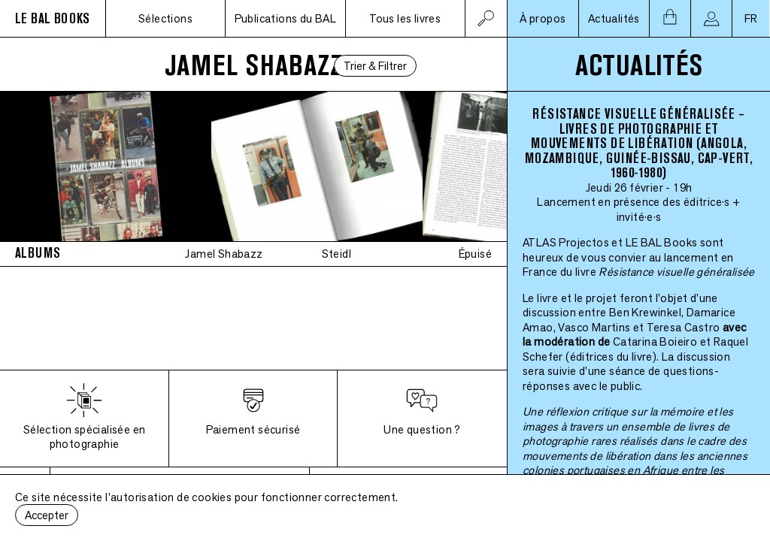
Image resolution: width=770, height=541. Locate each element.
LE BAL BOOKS (52, 18)
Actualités (614, 18)
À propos (542, 18)
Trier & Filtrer (375, 66)
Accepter (46, 515)
